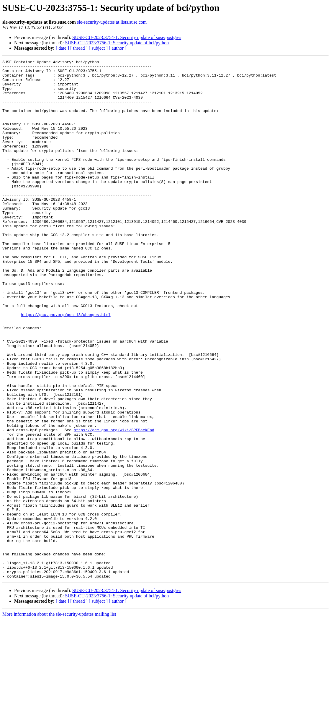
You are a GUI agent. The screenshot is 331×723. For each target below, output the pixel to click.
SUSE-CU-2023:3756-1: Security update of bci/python (117, 42)
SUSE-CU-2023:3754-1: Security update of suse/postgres (126, 37)
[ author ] (118, 48)
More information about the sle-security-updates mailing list (59, 717)
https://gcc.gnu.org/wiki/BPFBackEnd (114, 504)
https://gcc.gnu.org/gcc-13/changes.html (65, 366)
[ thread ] (79, 48)
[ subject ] (98, 48)
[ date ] (62, 48)
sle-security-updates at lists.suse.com (112, 22)
